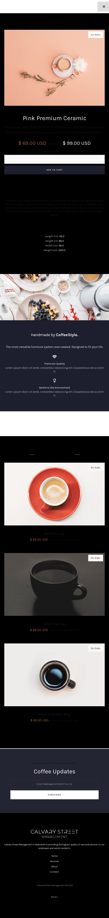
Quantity (54, 151)
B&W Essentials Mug (54, 715)
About (54, 867)
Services (54, 862)
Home (54, 857)
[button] (104, 7)
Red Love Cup (54, 534)
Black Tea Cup (54, 625)
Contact (54, 872)
